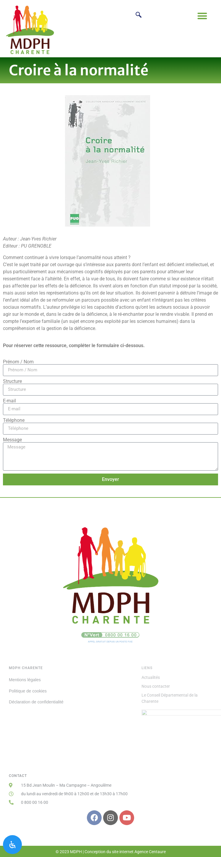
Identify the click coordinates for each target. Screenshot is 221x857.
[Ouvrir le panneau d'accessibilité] (12, 844)
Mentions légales (25, 679)
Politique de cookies (28, 691)
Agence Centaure (150, 851)
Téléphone (14, 420)
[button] (202, 16)
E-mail (9, 401)
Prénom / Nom (18, 362)
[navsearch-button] (138, 15)
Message (12, 440)
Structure (12, 381)
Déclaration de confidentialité (36, 702)
